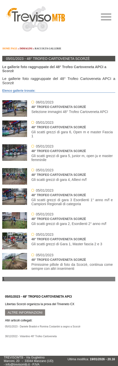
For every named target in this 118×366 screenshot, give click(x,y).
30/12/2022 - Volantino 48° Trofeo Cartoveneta (31, 336)
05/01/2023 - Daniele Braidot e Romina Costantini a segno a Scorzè (42, 326)
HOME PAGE (10, 48)
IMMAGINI (26, 48)
